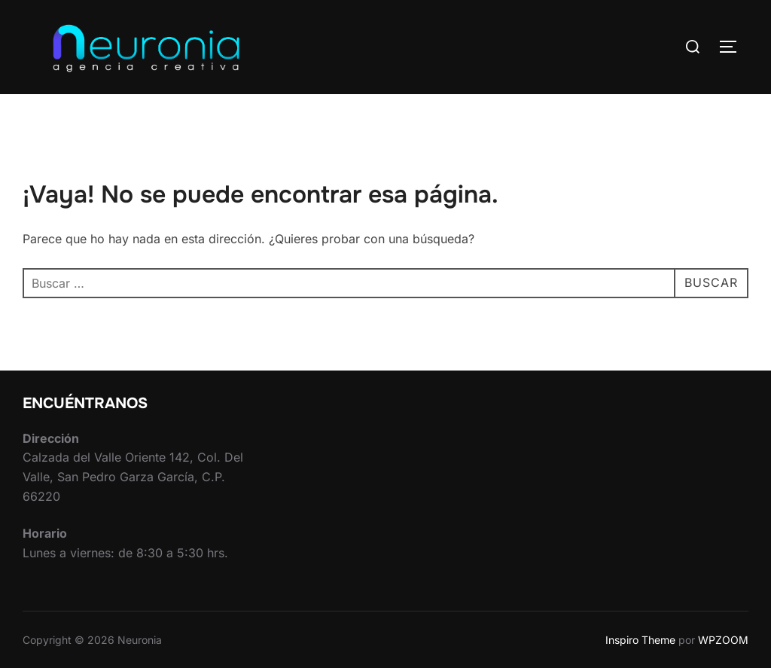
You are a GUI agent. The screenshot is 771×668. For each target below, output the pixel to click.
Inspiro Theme (640, 639)
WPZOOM (723, 639)
